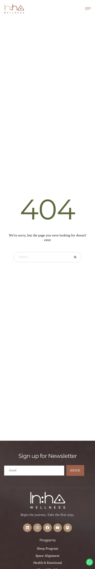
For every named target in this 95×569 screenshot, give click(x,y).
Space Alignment (47, 556)
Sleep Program (47, 549)
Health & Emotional (47, 563)
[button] (84, 551)
